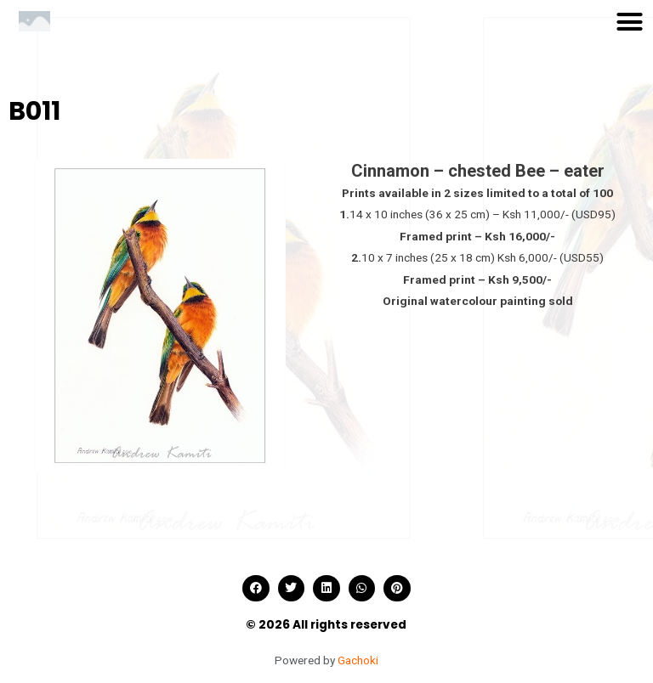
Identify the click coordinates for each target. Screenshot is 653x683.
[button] (630, 21)
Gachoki (358, 660)
